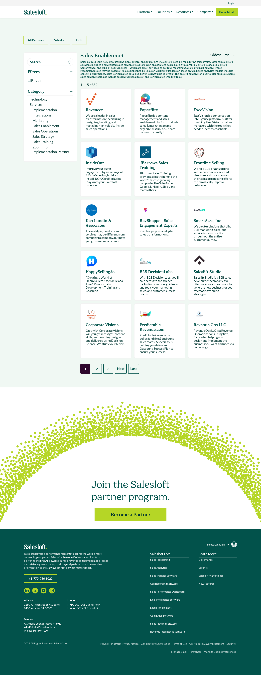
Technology (38, 99)
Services (36, 104)
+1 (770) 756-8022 (40, 578)
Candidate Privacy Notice (155, 643)
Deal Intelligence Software (165, 599)
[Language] (218, 543)
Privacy (104, 643)
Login (231, 2)
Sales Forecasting (160, 559)
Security (203, 567)
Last (133, 368)
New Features (206, 583)
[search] (50, 62)
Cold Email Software (161, 615)
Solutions (163, 12)
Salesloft (60, 40)
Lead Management (160, 607)
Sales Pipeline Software (163, 623)
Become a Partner (130, 514)
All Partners (36, 40)
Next (121, 368)
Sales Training (42, 142)
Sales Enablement (45, 126)
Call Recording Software (164, 583)
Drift (79, 40)
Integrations (41, 115)
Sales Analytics (158, 567)
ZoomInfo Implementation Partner (50, 149)
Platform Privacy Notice (124, 643)
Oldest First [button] (222, 55)
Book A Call (227, 12)
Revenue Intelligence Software (167, 631)
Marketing (40, 120)
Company (204, 12)
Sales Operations (45, 131)
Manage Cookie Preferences (220, 651)
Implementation (44, 110)
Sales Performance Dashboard (167, 591)
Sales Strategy (43, 136)
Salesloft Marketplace (211, 575)
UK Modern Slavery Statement (206, 643)
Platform (143, 12)
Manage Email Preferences (186, 651)
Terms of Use (179, 643)
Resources (183, 12)
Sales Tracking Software (163, 575)
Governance (206, 559)
